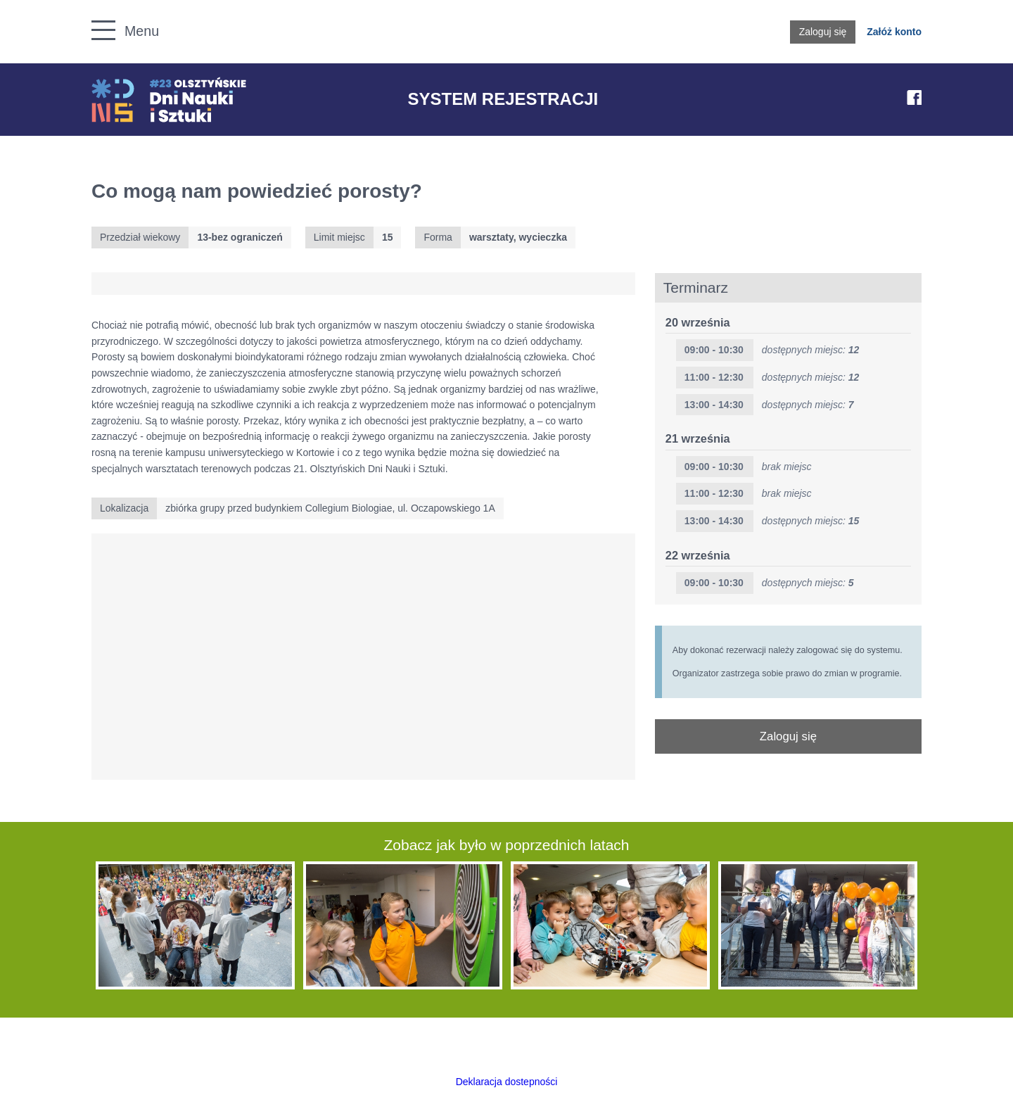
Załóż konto (894, 31)
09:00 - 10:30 (714, 349)
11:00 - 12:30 (714, 377)
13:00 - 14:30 (714, 404)
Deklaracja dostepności (507, 1081)
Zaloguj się (823, 31)
